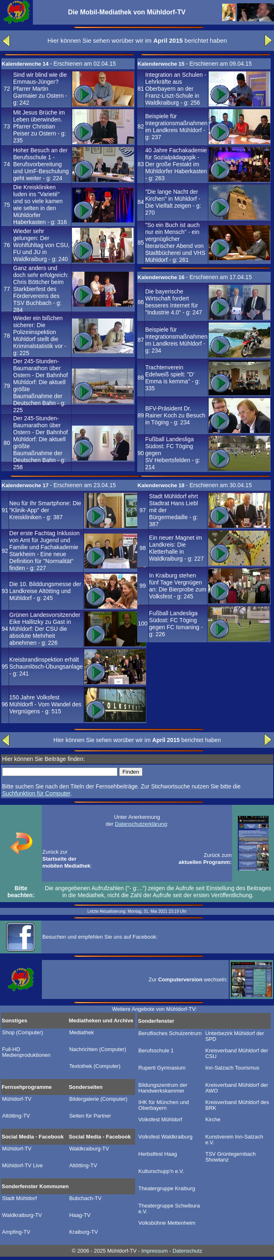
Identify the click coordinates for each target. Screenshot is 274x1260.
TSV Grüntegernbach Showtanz (230, 1157)
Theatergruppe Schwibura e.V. (169, 1208)
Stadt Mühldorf (19, 1198)
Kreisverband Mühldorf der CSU (236, 1053)
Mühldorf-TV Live (22, 1165)
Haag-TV (79, 1215)
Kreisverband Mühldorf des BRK (237, 1105)
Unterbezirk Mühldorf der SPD (234, 1036)
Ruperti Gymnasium (162, 1068)
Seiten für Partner (90, 1116)
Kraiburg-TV (83, 1232)
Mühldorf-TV (17, 1099)
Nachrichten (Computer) (97, 1049)
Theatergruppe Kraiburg (166, 1188)
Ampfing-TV (16, 1232)
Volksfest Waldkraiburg (165, 1137)
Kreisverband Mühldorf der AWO (236, 1088)
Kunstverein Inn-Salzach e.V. (234, 1139)
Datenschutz (187, 1251)
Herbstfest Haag (157, 1154)
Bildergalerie (98, 1099)
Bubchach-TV (85, 1198)
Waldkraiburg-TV (89, 1149)
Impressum (154, 1251)
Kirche (213, 1120)
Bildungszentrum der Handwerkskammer (162, 1088)
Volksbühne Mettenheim (167, 1223)
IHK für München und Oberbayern (163, 1105)
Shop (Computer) (22, 1032)
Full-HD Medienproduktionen (26, 1052)
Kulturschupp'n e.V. (161, 1171)
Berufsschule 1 (156, 1051)
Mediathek (81, 1032)
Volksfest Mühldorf (160, 1120)
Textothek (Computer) (94, 1066)
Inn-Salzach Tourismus (232, 1068)
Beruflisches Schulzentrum (170, 1033)
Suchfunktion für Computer (36, 793)
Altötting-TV (16, 1116)
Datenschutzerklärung (141, 824)
